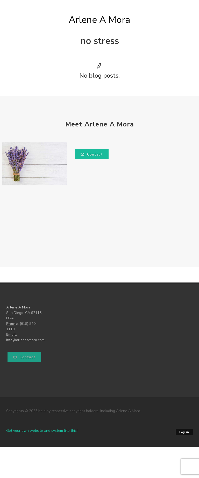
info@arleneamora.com (25, 340)
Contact (92, 154)
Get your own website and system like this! (41, 430)
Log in (184, 432)
